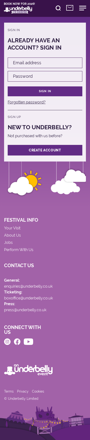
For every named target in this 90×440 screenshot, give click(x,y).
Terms (9, 391)
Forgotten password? (27, 102)
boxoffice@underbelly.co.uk (28, 298)
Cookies (38, 391)
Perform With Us (18, 250)
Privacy (23, 391)
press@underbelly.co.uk (25, 310)
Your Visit (12, 228)
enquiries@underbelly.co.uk (28, 287)
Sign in (45, 91)
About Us (12, 235)
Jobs (8, 243)
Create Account (45, 150)
